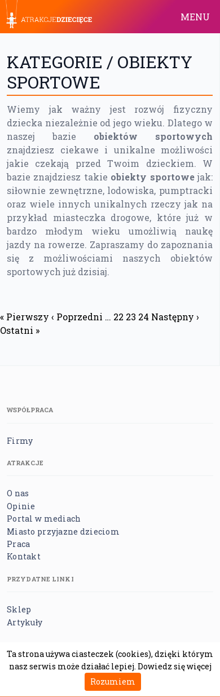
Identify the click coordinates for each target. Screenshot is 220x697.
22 (118, 317)
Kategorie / (62, 62)
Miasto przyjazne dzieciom (63, 531)
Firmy (20, 440)
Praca (18, 544)
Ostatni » (19, 330)
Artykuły (24, 622)
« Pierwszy (24, 317)
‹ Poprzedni (77, 317)
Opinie (21, 506)
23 (131, 317)
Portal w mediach (44, 518)
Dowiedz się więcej (175, 666)
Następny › (175, 317)
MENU (195, 17)
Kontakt (24, 556)
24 (143, 317)
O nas (18, 493)
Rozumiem (112, 681)
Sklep (19, 609)
